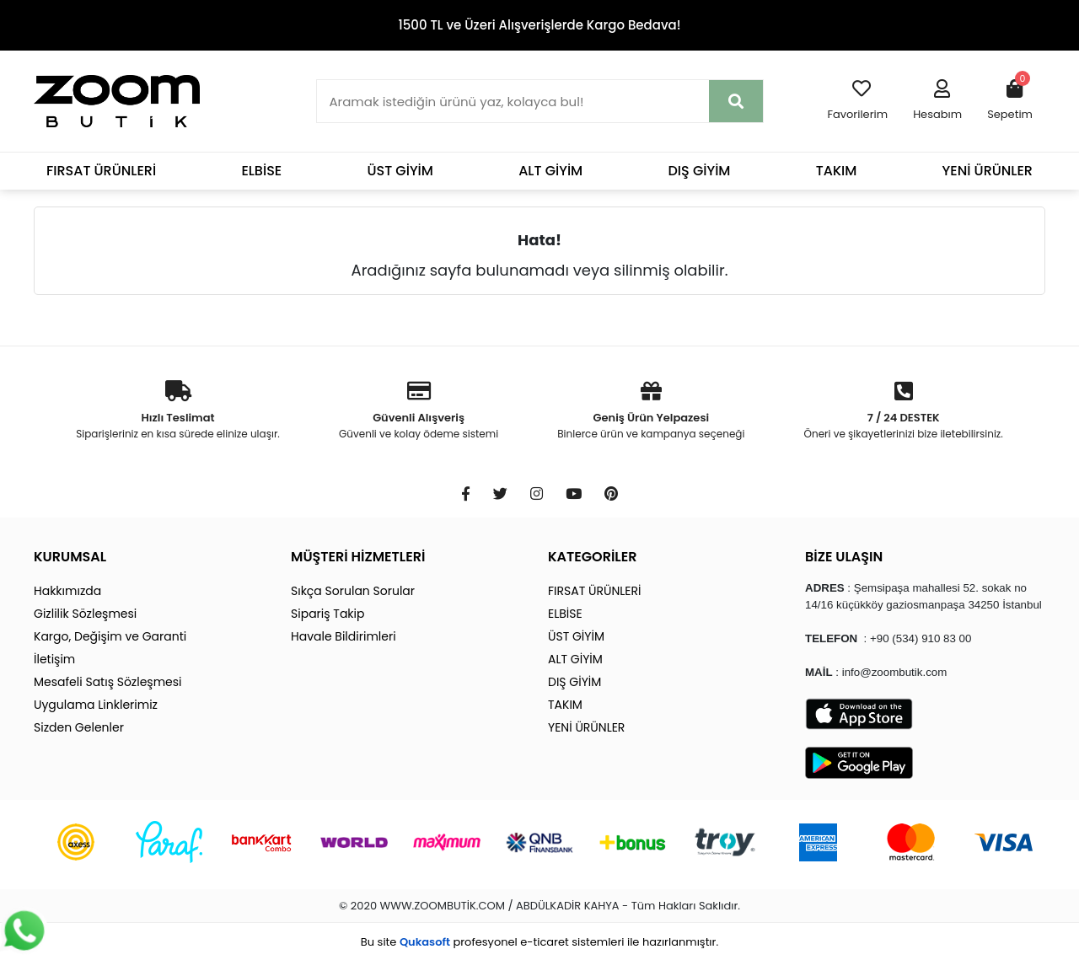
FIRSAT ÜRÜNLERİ (101, 170)
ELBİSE (261, 170)
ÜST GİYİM (400, 170)
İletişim (54, 659)
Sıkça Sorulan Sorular (353, 590)
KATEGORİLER (592, 556)
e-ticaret (544, 942)
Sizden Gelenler (79, 727)
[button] (937, 101)
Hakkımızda (67, 590)
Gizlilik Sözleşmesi (85, 613)
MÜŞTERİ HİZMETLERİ (358, 556)
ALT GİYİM (550, 170)
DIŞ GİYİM (699, 170)
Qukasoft (425, 942)
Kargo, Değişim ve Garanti (110, 636)
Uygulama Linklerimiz (96, 704)
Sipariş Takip (327, 613)
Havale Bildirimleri (343, 636)
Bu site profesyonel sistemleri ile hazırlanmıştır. (539, 942)
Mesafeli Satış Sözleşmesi (108, 681)
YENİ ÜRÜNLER (987, 170)
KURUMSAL (70, 556)
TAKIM (836, 170)
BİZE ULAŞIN (844, 556)
